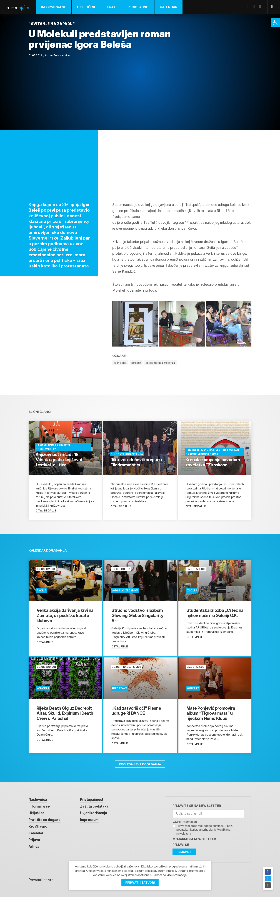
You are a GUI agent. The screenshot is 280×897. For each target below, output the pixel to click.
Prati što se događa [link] (45, 820)
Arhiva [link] (34, 847)
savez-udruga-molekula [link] (160, 362)
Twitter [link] (249, 6)
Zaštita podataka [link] (94, 806)
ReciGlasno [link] (138, 7)
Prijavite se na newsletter (196, 806)
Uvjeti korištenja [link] (93, 813)
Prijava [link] (34, 840)
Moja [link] (17, 7)
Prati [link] (112, 7)
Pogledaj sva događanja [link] (140, 764)
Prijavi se (180, 845)
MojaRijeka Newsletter (194, 839)
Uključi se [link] (86, 7)
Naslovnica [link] (38, 800)
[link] (275, 22)
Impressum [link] (89, 820)
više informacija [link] (177, 875)
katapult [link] (136, 362)
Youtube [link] (255, 6)
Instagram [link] (261, 6)
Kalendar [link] (168, 7)
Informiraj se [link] (53, 7)
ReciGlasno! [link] (38, 826)
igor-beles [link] (120, 362)
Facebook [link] (243, 6)
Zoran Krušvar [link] (62, 55)
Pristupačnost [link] (91, 800)
